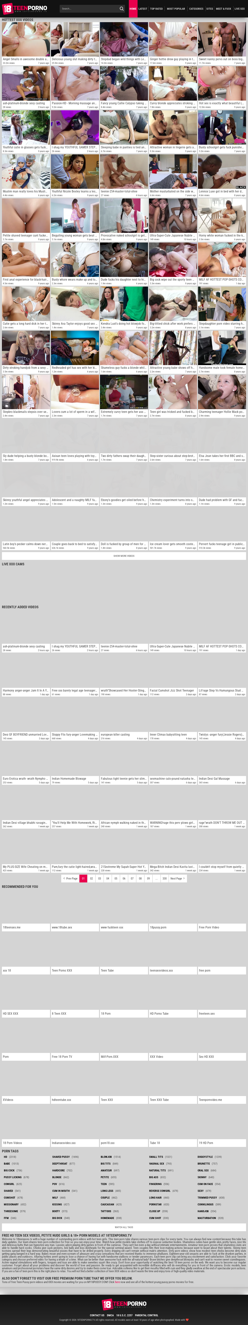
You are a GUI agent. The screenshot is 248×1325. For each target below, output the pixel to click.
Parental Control (146, 1315)
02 (91, 878)
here (117, 1282)
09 (148, 878)
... (156, 878)
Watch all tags (124, 1227)
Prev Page (70, 877)
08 (140, 878)
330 (165, 878)
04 (107, 878)
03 (99, 878)
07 (132, 878)
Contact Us (97, 1315)
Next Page (177, 877)
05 (116, 878)
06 (124, 878)
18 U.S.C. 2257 (124, 1315)
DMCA (110, 1315)
